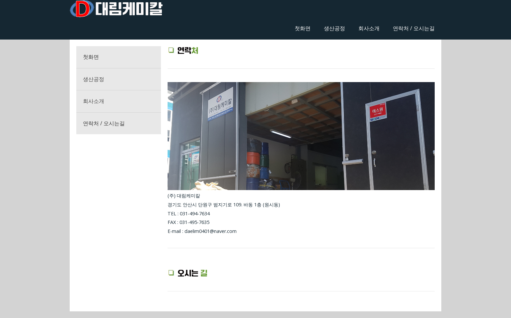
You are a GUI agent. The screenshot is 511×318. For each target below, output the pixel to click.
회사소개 (369, 28)
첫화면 (303, 28)
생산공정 (334, 28)
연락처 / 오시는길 (414, 28)
